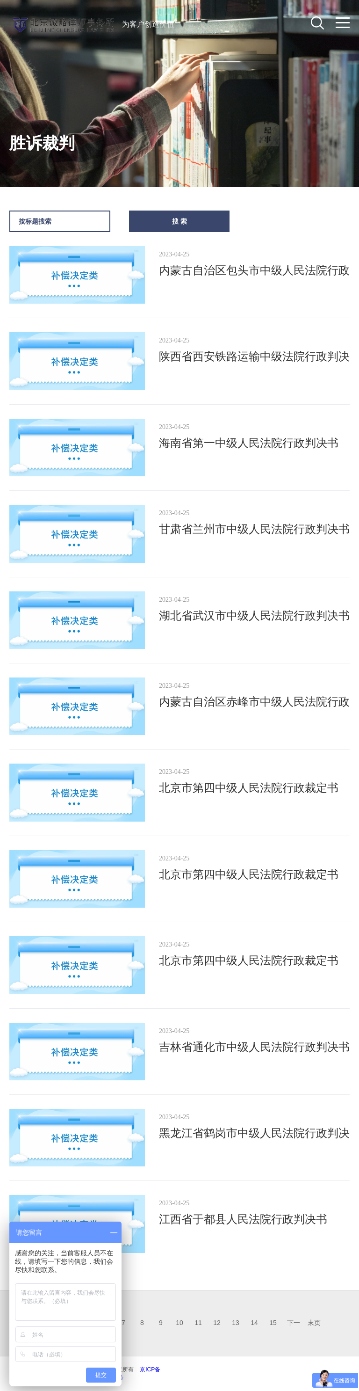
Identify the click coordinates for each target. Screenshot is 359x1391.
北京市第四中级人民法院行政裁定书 (248, 787)
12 (217, 1322)
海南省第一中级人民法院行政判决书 (248, 443)
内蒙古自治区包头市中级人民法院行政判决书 (254, 271)
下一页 (293, 1325)
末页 (314, 1322)
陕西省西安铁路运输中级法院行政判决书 (254, 357)
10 (179, 1322)
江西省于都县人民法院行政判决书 (243, 1219)
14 (254, 1322)
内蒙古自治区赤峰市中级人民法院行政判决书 (254, 703)
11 (198, 1322)
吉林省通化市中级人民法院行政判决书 (254, 1047)
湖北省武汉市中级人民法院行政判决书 (254, 615)
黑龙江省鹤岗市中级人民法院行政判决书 (254, 1134)
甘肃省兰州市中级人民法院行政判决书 (254, 529)
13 (235, 1322)
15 (273, 1322)
